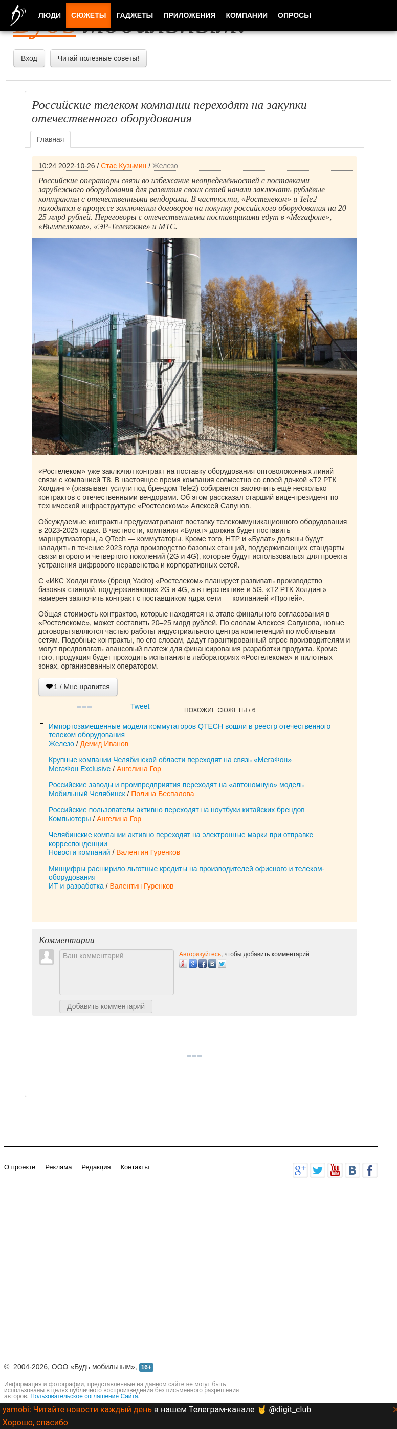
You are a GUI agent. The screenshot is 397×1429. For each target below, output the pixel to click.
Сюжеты (88, 15)
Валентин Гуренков (148, 852)
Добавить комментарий (106, 1006)
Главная (50, 139)
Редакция (96, 1167)
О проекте (19, 1167)
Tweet (139, 706)
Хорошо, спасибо (35, 1422)
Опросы (294, 15)
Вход (29, 58)
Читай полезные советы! (98, 58)
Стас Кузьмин (123, 166)
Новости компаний (80, 852)
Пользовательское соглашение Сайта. (85, 1396)
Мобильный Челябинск (87, 794)
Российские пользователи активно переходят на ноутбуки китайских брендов (177, 810)
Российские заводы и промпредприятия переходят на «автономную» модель (176, 785)
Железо (165, 166)
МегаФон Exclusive (80, 769)
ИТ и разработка (76, 886)
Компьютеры (70, 819)
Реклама (58, 1167)
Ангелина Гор (139, 769)
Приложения (189, 15)
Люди (49, 15)
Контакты (134, 1167)
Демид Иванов (104, 744)
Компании (247, 15)
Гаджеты (134, 15)
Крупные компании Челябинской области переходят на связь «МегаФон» (170, 760)
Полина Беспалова (162, 794)
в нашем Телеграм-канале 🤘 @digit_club (232, 1409)
